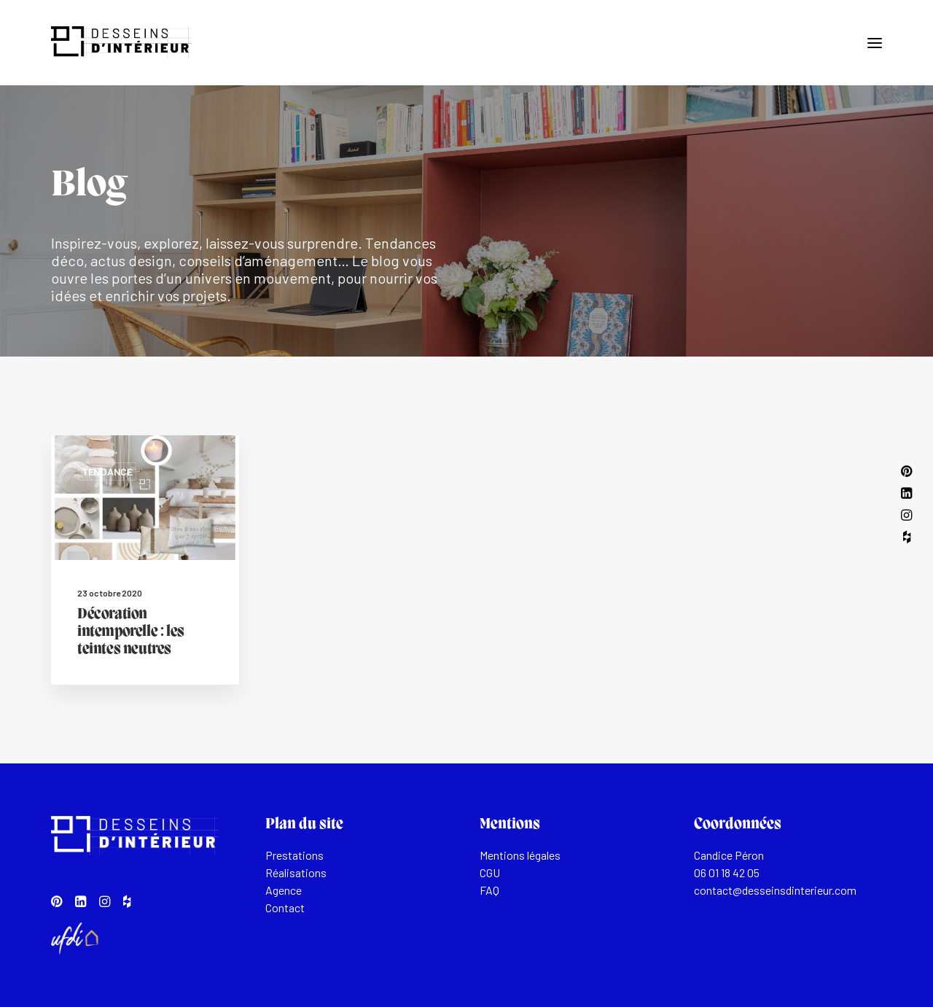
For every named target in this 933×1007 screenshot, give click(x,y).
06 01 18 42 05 (727, 872)
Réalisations (296, 872)
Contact (285, 907)
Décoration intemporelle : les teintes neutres (130, 632)
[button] (874, 42)
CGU (490, 872)
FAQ (489, 890)
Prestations (294, 855)
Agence (283, 890)
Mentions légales (520, 855)
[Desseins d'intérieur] (121, 42)
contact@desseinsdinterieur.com (775, 890)
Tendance (107, 471)
